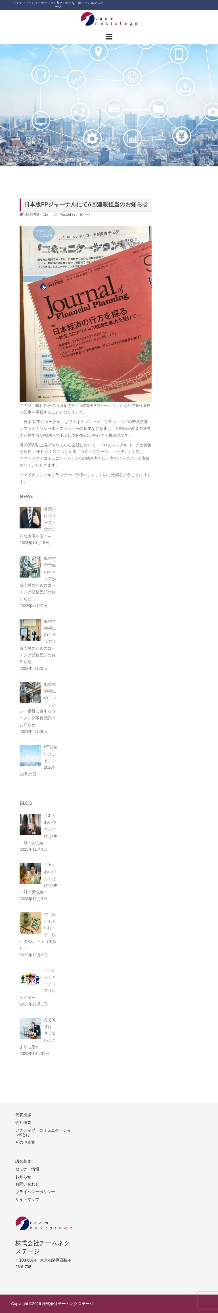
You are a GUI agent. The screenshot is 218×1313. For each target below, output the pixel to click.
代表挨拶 (23, 1115)
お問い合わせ (27, 1184)
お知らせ (83, 214)
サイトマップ (27, 1199)
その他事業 (25, 1142)
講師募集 (23, 1161)
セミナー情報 (27, 1169)
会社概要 (23, 1122)
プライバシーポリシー (35, 1191)
